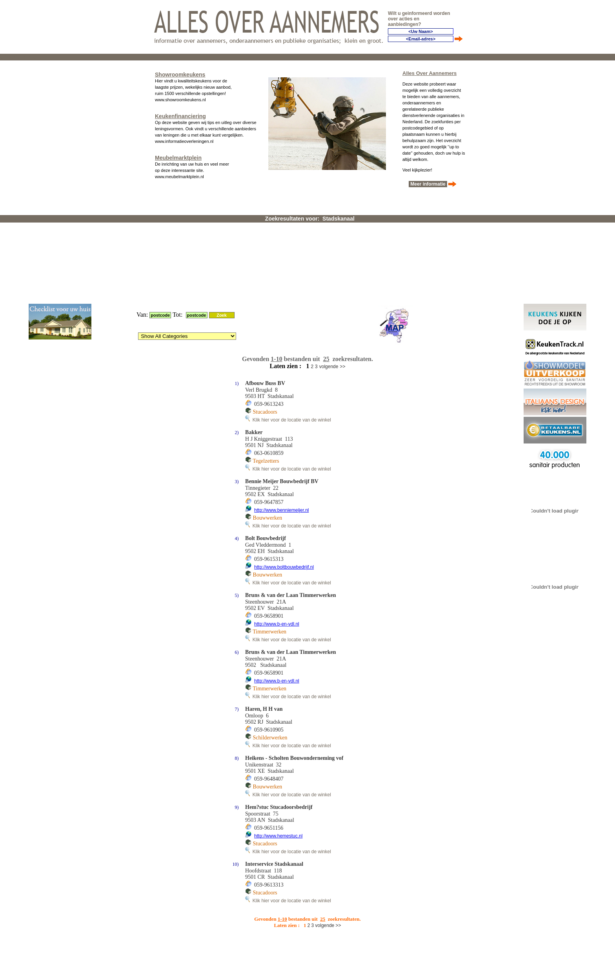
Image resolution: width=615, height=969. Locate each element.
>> (342, 272)
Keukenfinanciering (180, 114)
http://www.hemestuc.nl (278, 741)
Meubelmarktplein (178, 156)
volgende (328, 272)
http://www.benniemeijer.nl (281, 415)
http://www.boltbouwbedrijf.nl (284, 472)
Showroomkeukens (180, 73)
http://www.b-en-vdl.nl (276, 529)
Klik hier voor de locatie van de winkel (288, 325)
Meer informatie (428, 182)
